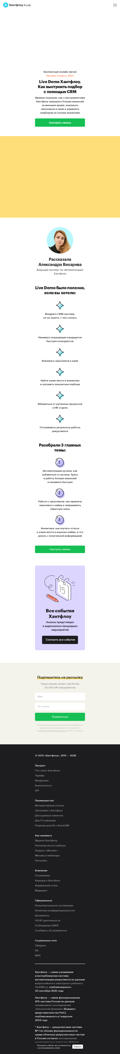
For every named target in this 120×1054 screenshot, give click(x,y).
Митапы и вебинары (47, 855)
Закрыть (78, 1047)
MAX (38, 955)
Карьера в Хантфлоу (47, 880)
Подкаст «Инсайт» (46, 850)
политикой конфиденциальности (52, 730)
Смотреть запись (60, 122)
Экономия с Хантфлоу (49, 810)
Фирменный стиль (46, 885)
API (37, 790)
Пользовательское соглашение (54, 905)
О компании (42, 875)
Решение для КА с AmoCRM (52, 825)
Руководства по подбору (50, 845)
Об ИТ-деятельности (47, 920)
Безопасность (43, 785)
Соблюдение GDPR (46, 925)
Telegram (40, 945)
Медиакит (41, 890)
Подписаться (60, 717)
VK (36, 950)
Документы (42, 915)
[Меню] (115, 5)
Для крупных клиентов (49, 815)
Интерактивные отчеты (49, 805)
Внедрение (42, 780)
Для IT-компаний (45, 820)
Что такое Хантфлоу (47, 770)
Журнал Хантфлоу (46, 840)
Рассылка (41, 860)
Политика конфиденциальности (55, 910)
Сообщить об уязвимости (51, 930)
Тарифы (40, 775)
